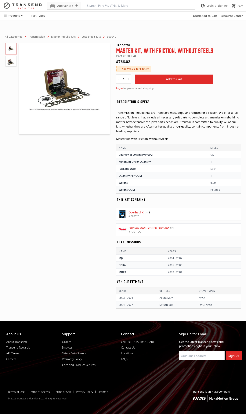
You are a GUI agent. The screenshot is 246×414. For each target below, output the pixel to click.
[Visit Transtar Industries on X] (209, 369)
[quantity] (123, 79)
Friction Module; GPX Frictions (148, 228)
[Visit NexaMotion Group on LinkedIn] (190, 369)
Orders (66, 342)
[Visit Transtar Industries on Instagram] (200, 369)
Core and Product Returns (79, 365)
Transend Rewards (18, 347)
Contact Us (128, 347)
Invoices (67, 347)
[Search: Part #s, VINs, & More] (138, 6)
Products (13, 16)
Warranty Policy (72, 359)
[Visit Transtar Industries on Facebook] (181, 369)
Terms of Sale (62, 392)
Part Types (35, 16)
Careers (11, 359)
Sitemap (103, 392)
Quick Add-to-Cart (205, 16)
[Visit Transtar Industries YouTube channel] (219, 369)
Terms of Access (39, 392)
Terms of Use (16, 392)
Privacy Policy (84, 392)
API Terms (12, 353)
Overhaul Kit (136, 212)
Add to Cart (174, 79)
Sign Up (234, 356)
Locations (127, 353)
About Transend (16, 342)
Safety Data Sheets (74, 353)
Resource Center (231, 16)
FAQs (124, 359)
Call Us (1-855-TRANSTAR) (137, 342)
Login (119, 88)
